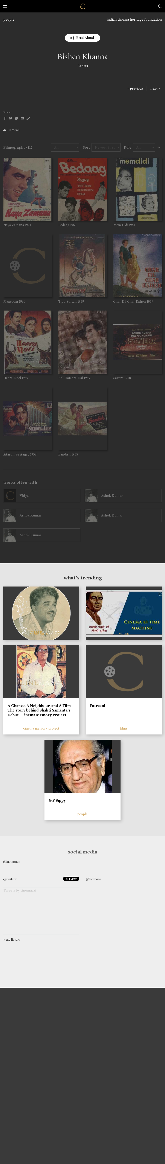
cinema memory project (41, 728)
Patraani (97, 705)
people (8, 19)
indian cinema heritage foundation (134, 19)
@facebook (93, 879)
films (123, 728)
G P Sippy (57, 800)
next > (155, 88)
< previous (135, 88)
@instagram (11, 862)
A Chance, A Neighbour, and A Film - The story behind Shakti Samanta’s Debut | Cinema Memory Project (40, 710)
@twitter (10, 879)
